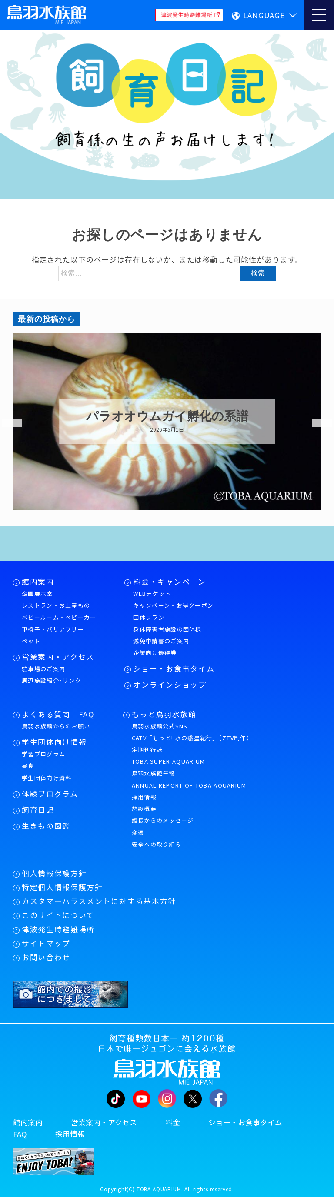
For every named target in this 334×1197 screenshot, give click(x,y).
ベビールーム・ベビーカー (59, 617)
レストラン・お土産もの (56, 605)
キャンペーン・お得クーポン (173, 605)
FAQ (20, 1134)
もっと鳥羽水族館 (164, 714)
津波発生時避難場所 (58, 929)
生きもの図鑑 (46, 826)
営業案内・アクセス (58, 657)
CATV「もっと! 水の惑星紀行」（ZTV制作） (192, 738)
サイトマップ (46, 943)
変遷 (138, 832)
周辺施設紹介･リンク (51, 680)
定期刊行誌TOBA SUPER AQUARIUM (168, 755)
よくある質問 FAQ (58, 714)
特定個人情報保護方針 (62, 887)
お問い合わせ (46, 957)
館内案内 (38, 581)
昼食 (28, 765)
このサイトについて (58, 915)
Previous (6, 423)
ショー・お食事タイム (173, 668)
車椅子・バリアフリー (53, 629)
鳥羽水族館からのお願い (56, 726)
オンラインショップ (169, 684)
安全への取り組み (156, 844)
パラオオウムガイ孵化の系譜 (167, 416)
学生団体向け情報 (54, 742)
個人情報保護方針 (54, 873)
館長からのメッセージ (163, 820)
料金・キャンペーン (169, 581)
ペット (31, 641)
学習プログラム (43, 754)
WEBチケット (152, 593)
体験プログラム (50, 793)
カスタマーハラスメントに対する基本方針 (99, 901)
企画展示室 (37, 593)
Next (316, 423)
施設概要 (144, 809)
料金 (172, 1122)
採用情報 (144, 797)
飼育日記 (38, 810)
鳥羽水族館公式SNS (160, 726)
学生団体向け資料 (46, 778)
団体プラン (148, 617)
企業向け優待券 (155, 652)
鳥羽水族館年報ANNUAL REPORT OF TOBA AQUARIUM (189, 779)
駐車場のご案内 (43, 669)
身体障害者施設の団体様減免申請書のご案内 (167, 635)
